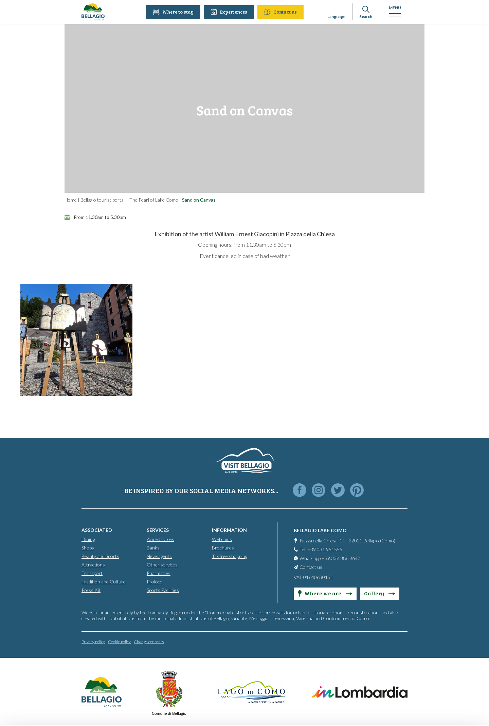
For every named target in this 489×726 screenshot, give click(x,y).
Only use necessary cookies (432, 710)
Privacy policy (93, 641)
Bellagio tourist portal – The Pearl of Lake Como (129, 200)
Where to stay (174, 11)
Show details (95, 709)
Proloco (155, 581)
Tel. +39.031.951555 (321, 549)
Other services (162, 564)
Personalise (432, 692)
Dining (88, 539)
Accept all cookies (432, 675)
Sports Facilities (163, 590)
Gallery (379, 592)
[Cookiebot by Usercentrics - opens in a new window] (44, 714)
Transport (92, 573)
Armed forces (160, 539)
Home (71, 200)
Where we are (325, 592)
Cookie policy (119, 641)
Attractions (93, 564)
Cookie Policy (301, 698)
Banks (153, 547)
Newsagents (159, 556)
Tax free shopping (229, 556)
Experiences (230, 11)
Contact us (281, 11)
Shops (88, 547)
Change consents (149, 641)
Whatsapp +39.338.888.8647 (330, 558)
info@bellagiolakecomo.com (109, 687)
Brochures (223, 547)
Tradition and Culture (104, 581)
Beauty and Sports (100, 556)
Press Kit (91, 590)
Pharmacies (158, 573)
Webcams (222, 539)
